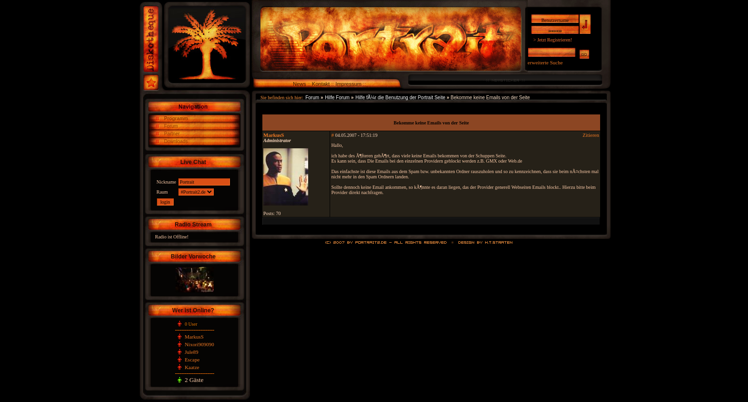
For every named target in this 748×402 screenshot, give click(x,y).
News (299, 84)
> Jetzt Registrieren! (552, 39)
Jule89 (191, 352)
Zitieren (590, 135)
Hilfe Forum (337, 97)
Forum (171, 126)
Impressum (348, 84)
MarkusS (194, 337)
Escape (192, 359)
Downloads (175, 141)
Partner (172, 133)
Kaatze (192, 367)
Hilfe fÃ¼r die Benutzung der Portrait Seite (400, 97)
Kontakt (321, 84)
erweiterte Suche (545, 62)
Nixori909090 (199, 344)
